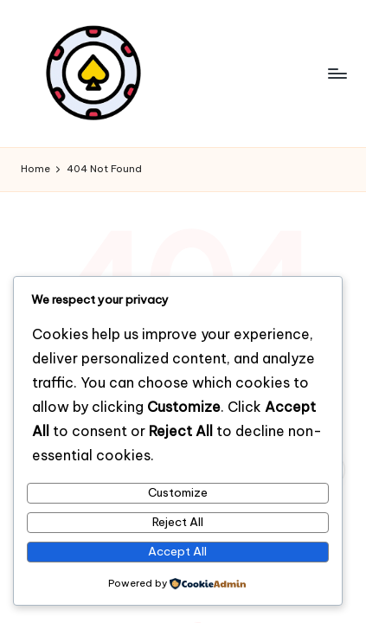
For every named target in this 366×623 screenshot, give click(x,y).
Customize (178, 492)
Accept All (177, 551)
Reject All (177, 522)
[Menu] (336, 73)
